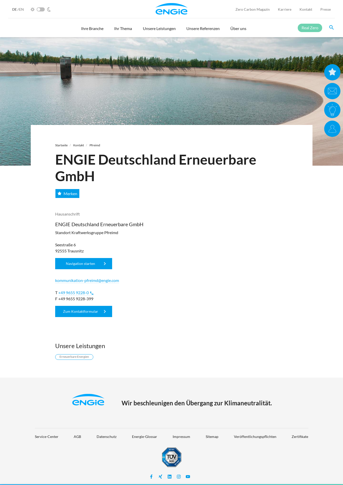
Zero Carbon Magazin (252, 9)
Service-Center (46, 436)
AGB (77, 436)
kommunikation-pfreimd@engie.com (87, 280)
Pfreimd (95, 145)
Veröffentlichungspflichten (255, 436)
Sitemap (212, 436)
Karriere (284, 9)
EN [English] (21, 9)
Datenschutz (106, 436)
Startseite (61, 145)
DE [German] (15, 9)
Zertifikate (300, 436)
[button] (92, 30)
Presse (325, 9)
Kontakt (306, 9)
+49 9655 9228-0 (76, 292)
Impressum (181, 436)
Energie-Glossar (144, 436)
